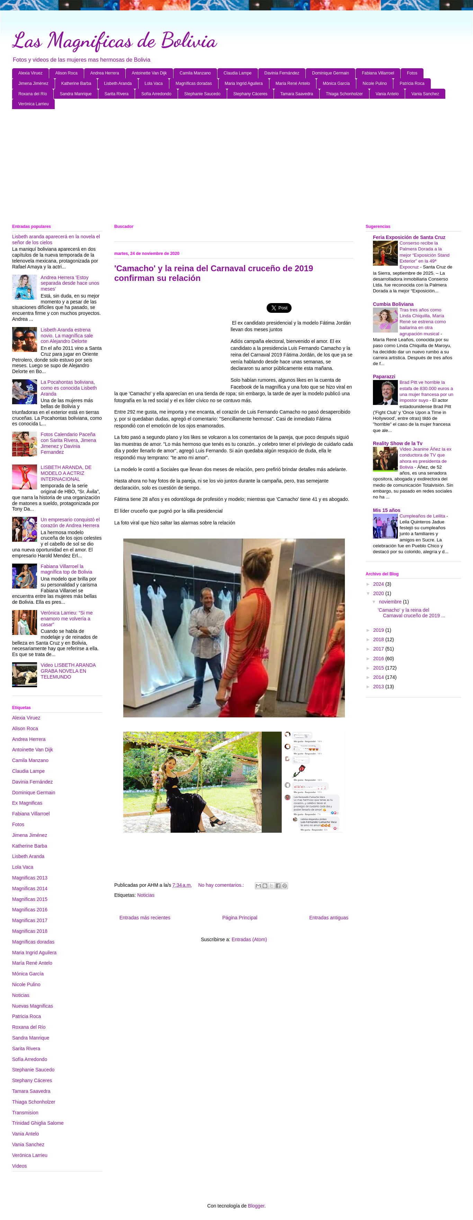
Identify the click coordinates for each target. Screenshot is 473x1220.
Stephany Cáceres (250, 93)
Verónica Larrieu (33, 103)
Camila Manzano (195, 73)
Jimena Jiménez (33, 83)
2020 (379, 593)
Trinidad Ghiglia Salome (38, 1123)
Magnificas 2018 (29, 931)
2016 (379, 658)
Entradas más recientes (144, 917)
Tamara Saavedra (296, 93)
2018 (379, 639)
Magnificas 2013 (29, 878)
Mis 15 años (386, 510)
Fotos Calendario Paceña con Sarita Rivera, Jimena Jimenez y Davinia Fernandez (68, 443)
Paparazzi (384, 376)
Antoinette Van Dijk (149, 73)
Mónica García (336, 83)
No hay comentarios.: (221, 885)
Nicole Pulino (375, 83)
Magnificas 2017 (29, 920)
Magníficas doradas (194, 83)
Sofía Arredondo (156, 93)
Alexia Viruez (30, 73)
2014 (379, 677)
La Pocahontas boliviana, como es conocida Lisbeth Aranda (69, 388)
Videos (19, 1166)
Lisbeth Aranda (118, 83)
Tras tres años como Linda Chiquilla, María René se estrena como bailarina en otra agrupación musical (423, 321)
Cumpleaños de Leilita (423, 516)
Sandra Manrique (76, 93)
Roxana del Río (32, 93)
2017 (379, 649)
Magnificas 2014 (29, 888)
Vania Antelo (387, 93)
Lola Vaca (154, 83)
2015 (379, 668)
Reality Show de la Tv (397, 443)
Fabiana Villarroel (378, 73)
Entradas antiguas (328, 917)
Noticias (145, 895)
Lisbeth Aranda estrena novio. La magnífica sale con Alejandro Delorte (67, 335)
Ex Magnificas (27, 803)
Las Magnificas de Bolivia (114, 39)
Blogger (256, 1206)
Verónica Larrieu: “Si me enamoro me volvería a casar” (67, 618)
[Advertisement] (220, 168)
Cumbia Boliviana (393, 304)
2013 (379, 686)
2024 (379, 584)
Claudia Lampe (238, 73)
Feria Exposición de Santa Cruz (409, 237)
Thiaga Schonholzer (344, 93)
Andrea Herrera (104, 73)
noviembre (391, 601)
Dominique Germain (330, 73)
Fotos (412, 73)
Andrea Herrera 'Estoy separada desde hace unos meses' (70, 283)
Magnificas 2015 (29, 899)
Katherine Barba (76, 83)
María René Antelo (293, 83)
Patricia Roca (412, 83)
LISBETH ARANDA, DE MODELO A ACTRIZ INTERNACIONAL (66, 473)
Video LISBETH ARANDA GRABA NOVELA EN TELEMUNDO (68, 671)
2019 (379, 630)
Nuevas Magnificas (32, 1006)
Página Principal (239, 917)
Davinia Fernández (282, 73)
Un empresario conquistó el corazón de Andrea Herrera (70, 522)
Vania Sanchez (425, 93)
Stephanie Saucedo (202, 93)
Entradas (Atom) (249, 939)
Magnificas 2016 (29, 909)
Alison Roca (66, 73)
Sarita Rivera (116, 93)
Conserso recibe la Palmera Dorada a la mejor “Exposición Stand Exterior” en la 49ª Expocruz (424, 254)
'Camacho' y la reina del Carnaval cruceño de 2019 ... (411, 613)
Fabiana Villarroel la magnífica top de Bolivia (66, 569)
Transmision (25, 1112)
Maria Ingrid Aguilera (244, 83)
